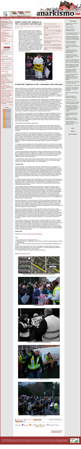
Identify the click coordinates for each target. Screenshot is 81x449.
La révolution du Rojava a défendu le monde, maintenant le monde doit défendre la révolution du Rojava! (72, 77)
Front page (3, 32)
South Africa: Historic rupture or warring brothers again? (72, 103)
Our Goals (9, 17)
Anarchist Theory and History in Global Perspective (73, 82)
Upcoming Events (7, 63)
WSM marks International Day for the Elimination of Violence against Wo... (52, 26)
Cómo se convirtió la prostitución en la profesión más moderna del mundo (6, 100)
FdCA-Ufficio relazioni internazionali (33, 234)
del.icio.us (25, 425)
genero (28, 25)
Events (31, 17)
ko (7, 24)
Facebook (42, 17)
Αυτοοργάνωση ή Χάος (71, 99)
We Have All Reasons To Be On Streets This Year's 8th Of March (6, 80)
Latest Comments (5, 35)
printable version (19, 419)
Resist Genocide (70, 27)
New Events (5, 56)
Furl (31, 425)
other (5, 22)
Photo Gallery (4, 38)
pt (1, 22)
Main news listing (5, 33)
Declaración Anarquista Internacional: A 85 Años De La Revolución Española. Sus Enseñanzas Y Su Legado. (72, 108)
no (8, 22)
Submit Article (24, 17)
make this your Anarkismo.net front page (6, 27)
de (3, 23)
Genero (6, 66)
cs (10, 23)
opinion (73, 131)
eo (5, 24)
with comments (29, 419)
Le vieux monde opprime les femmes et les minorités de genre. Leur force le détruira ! (73, 61)
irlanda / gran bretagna (21, 25)
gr (7, 22)
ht (5, 23)
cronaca (32, 25)
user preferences (6, 19)
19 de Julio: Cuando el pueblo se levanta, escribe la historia (72, 46)
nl (10, 22)
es (9, 21)
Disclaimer (59, 441)
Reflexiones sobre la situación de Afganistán (71, 97)
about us (3, 53)
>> (5, 25)
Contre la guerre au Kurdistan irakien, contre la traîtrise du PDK (72, 123)
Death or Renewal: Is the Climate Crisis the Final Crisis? (72, 114)
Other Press (5, 71)
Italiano (55, 432)
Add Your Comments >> (55, 419)
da (2, 24)
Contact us (16, 17)
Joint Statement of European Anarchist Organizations (72, 33)
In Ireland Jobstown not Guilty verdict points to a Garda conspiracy (52, 30)
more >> (10, 104)
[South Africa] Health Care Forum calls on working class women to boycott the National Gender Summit (6, 93)
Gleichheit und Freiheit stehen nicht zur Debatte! (72, 118)
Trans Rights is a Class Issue (73, 85)
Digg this (18, 425)
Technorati (43, 425)
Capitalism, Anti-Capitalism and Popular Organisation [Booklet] (72, 89)
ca (11, 23)
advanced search (5, 50)
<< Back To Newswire (39, 426)
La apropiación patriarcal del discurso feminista (6, 86)
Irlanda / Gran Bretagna (6, 57)
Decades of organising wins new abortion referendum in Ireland (52, 48)
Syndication (4, 40)
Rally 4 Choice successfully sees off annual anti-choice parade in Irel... (52, 33)
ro (3, 24)
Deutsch (59, 432)
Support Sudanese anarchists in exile (70, 30)
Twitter (36, 17)
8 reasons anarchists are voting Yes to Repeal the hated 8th (52, 45)
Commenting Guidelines (6, 36)
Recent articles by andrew (50, 24)
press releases (73, 134)
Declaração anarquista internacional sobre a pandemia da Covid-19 (71, 71)
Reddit (36, 425)
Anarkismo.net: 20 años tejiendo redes (71, 24)
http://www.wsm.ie (26, 253)
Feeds (7, 107)
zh (8, 23)
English (28, 51)
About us (3, 17)
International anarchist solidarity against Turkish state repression (71, 51)
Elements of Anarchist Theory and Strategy (71, 42)
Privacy (65, 441)
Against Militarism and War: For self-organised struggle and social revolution (72, 66)
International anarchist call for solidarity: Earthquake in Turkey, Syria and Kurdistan (72, 38)
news (72, 128)
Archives (3, 39)
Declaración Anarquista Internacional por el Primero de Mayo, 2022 (72, 56)
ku (6, 23)
